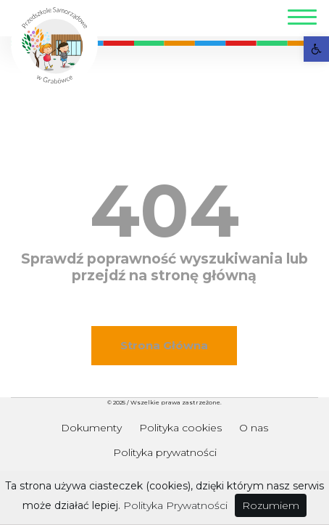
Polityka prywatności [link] (165, 452)
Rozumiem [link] (270, 505)
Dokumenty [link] (91, 427)
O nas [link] (253, 427)
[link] (316, 49)
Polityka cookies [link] (180, 427)
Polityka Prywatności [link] (175, 505)
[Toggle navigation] (302, 19)
